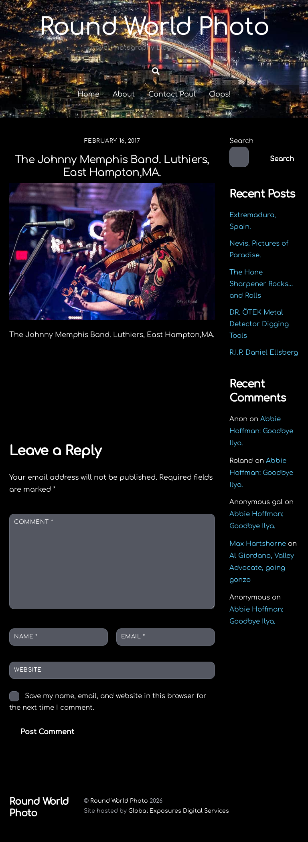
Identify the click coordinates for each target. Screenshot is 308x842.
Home (88, 94)
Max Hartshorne (257, 543)
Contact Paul (172, 94)
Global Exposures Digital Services (178, 811)
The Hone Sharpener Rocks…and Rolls (261, 284)
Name (25, 637)
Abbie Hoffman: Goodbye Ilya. (261, 431)
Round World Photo (119, 801)
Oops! (220, 94)
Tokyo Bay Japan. (60, 411)
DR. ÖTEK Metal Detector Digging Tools (259, 324)
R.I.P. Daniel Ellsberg (263, 352)
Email (133, 637)
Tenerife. (183, 411)
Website (28, 670)
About (124, 94)
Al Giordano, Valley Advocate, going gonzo (261, 568)
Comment (33, 522)
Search (241, 141)
